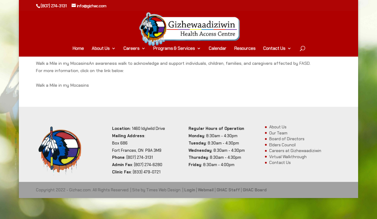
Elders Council (282, 145)
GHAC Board (255, 190)
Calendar (217, 48)
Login (189, 190)
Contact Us (274, 48)
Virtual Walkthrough (288, 156)
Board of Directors (287, 138)
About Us (100, 48)
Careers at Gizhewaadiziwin (295, 150)
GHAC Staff (228, 190)
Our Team (278, 133)
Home (78, 48)
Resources (244, 48)
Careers (131, 48)
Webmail (206, 190)
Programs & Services (174, 48)
